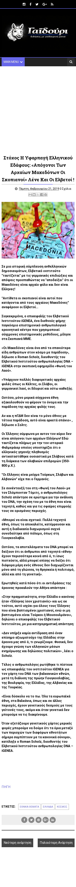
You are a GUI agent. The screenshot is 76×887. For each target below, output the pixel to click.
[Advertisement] (38, 110)
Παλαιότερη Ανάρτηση (56, 843)
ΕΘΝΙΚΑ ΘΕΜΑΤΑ (29, 806)
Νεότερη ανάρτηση (17, 843)
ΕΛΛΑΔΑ (48, 806)
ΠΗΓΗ (6, 787)
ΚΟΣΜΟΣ (62, 806)
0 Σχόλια (65, 188)
